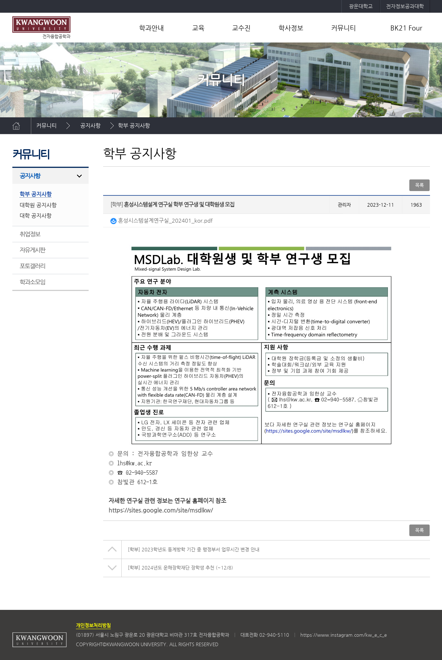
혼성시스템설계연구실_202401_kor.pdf (161, 220)
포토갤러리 (32, 266)
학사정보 (291, 28)
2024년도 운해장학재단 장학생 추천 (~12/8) (180, 567)
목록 (419, 185)
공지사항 (90, 125)
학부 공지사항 (134, 125)
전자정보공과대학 (405, 6)
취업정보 (30, 234)
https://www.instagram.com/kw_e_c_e (343, 634)
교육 (198, 28)
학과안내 (151, 28)
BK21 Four (406, 28)
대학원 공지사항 (38, 205)
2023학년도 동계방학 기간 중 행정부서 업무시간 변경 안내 (193, 549)
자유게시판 (32, 250)
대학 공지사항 (36, 215)
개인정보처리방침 (93, 625)
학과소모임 (32, 282)
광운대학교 (361, 6)
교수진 (241, 28)
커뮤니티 (343, 28)
